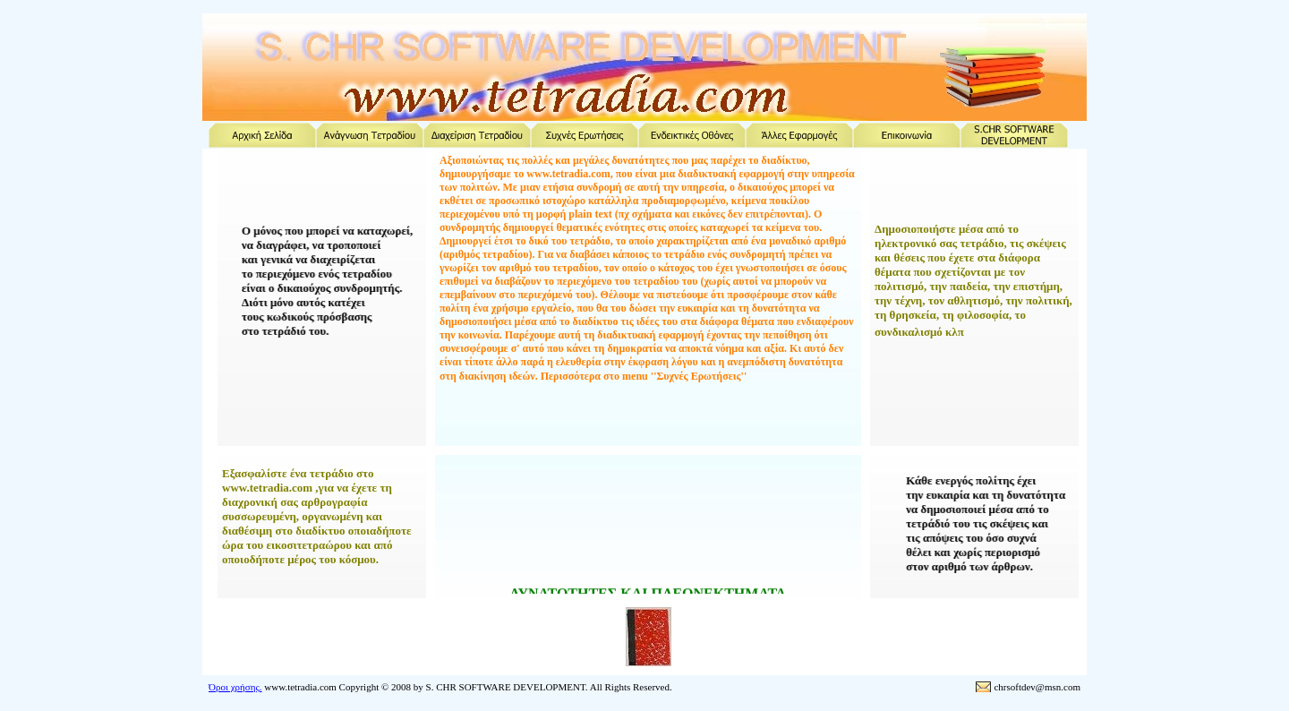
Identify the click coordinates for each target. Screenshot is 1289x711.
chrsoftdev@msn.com (1037, 686)
